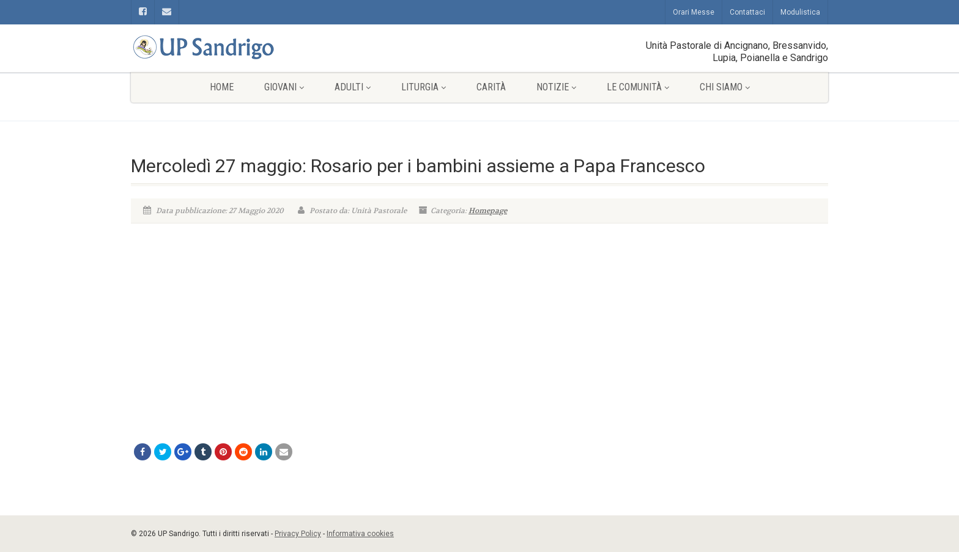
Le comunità (638, 87)
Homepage (487, 211)
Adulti (353, 87)
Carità (491, 87)
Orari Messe (693, 12)
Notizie (556, 87)
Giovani (284, 87)
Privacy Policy (298, 533)
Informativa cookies (360, 533)
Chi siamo (725, 87)
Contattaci (747, 12)
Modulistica (800, 12)
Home (222, 87)
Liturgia (423, 87)
